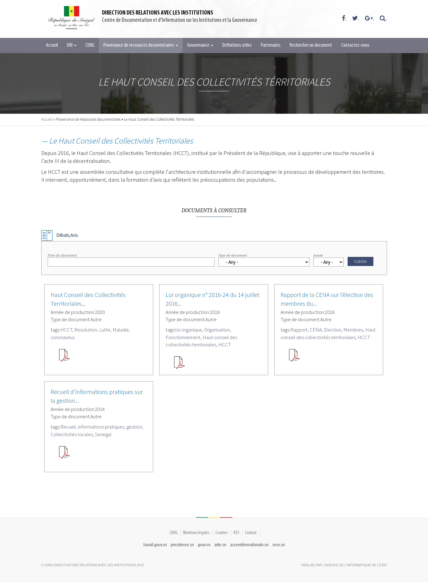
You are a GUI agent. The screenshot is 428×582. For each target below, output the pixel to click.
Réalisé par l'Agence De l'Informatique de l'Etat (344, 565)
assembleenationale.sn (249, 544)
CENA (316, 329)
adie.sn (220, 544)
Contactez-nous (355, 45)
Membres (353, 329)
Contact (251, 532)
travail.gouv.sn (155, 544)
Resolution (85, 329)
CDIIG (90, 45)
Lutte (104, 329)
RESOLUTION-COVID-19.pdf (64, 357)
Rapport (299, 329)
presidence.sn (182, 544)
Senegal (103, 434)
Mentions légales (196, 532)
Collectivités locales (72, 434)
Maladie (121, 329)
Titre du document (62, 255)
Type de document (232, 255)
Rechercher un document (311, 45)
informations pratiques (101, 426)
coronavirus (63, 337)
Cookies (221, 532)
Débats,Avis (67, 235)
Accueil (52, 45)
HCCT (66, 329)
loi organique (188, 329)
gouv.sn (204, 544)
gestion (134, 426)
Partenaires (271, 45)
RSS (236, 532)
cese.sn (278, 544)
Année (318, 255)
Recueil (68, 426)
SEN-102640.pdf (179, 364)
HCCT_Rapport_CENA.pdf (294, 357)
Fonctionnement (183, 337)
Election (332, 329)
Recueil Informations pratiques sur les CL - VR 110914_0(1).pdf (64, 454)
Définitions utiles (237, 45)
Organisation (217, 329)
